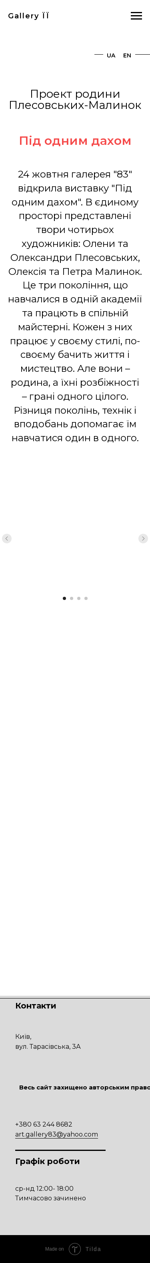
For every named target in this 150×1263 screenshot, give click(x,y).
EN (127, 55)
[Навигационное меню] (136, 16)
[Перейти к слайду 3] (78, 598)
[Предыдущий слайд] (7, 538)
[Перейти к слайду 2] (71, 598)
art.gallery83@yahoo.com (56, 1134)
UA (111, 55)
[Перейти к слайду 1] (64, 598)
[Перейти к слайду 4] (86, 598)
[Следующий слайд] (143, 538)
